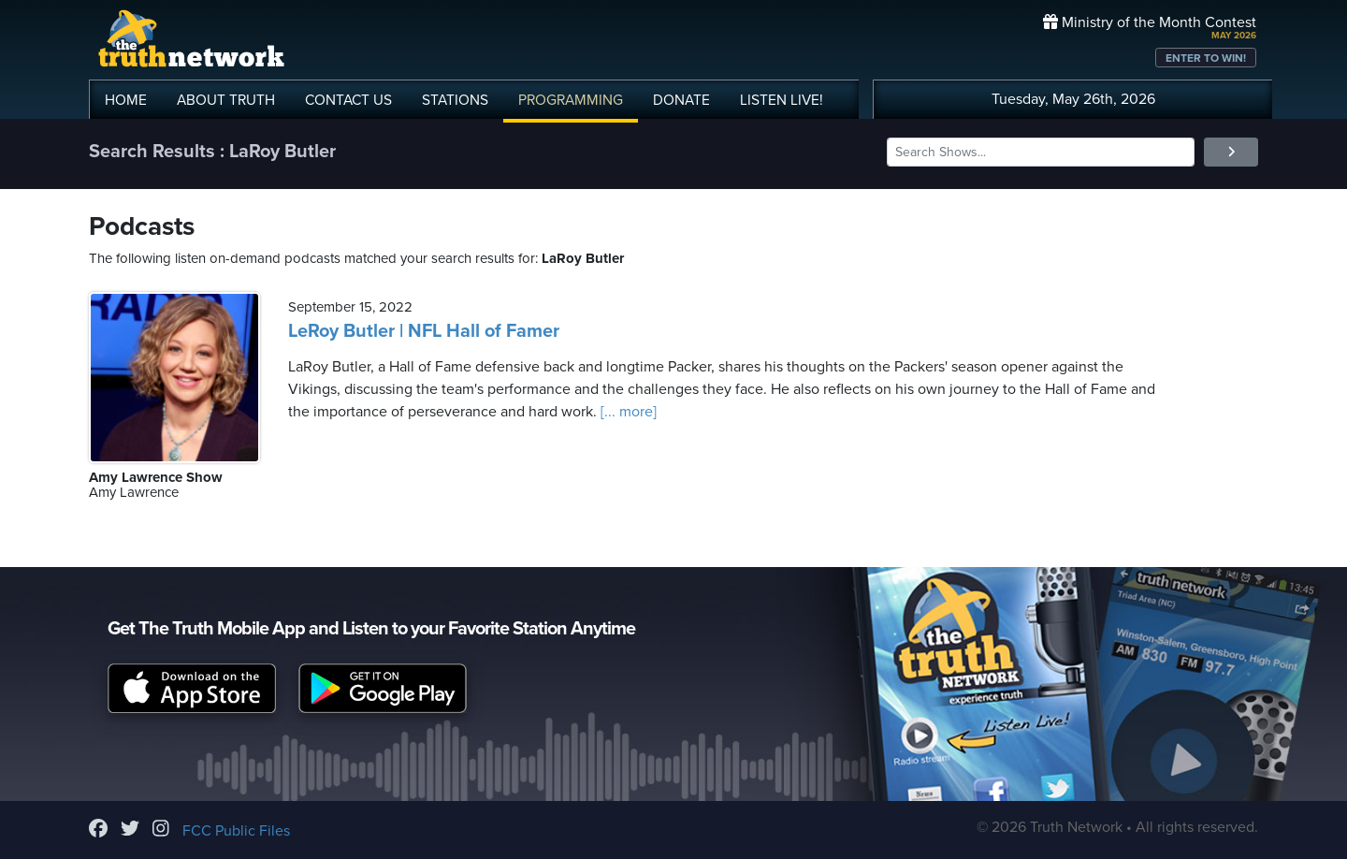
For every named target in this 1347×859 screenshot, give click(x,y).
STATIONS (455, 100)
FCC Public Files (236, 831)
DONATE (681, 100)
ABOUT (226, 100)
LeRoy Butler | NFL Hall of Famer (423, 331)
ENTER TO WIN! (1206, 58)
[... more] (627, 411)
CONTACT (348, 100)
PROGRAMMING (570, 100)
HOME (126, 100)
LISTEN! (781, 100)
